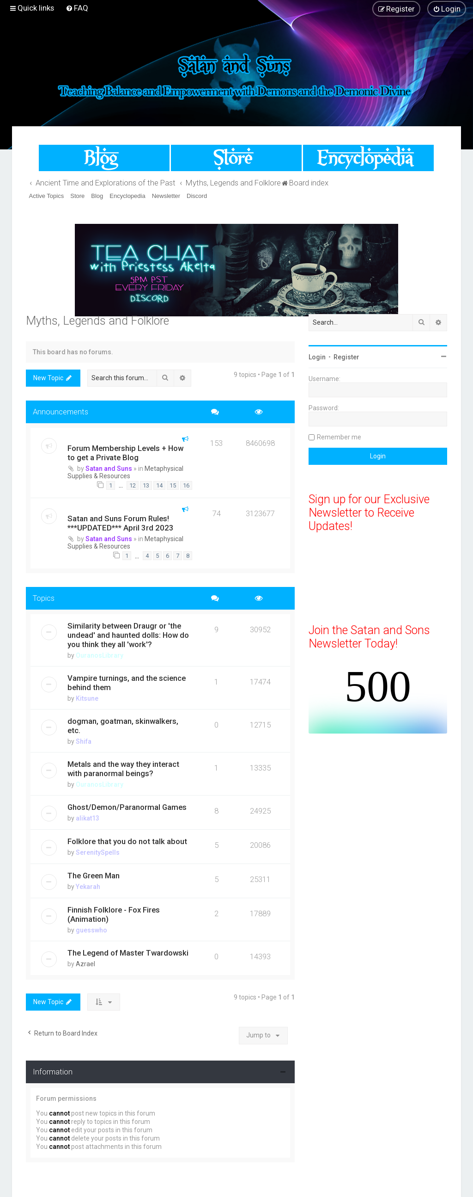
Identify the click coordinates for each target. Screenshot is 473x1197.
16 (186, 485)
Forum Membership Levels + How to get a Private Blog (125, 453)
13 (146, 485)
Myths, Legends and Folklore (97, 320)
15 (173, 485)
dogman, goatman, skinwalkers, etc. (122, 725)
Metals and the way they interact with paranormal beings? (123, 768)
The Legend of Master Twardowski (127, 952)
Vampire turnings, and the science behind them (126, 682)
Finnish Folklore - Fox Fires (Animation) (113, 914)
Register (346, 357)
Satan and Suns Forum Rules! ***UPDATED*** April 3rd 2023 (120, 523)
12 (132, 485)
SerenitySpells (98, 852)
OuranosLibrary (99, 655)
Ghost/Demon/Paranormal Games (127, 807)
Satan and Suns (108, 468)
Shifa (83, 741)
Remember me (339, 437)
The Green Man (93, 875)
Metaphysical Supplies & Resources (125, 472)
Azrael (85, 964)
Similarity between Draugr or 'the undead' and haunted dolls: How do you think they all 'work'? (128, 635)
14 (159, 485)
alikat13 (87, 818)
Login (317, 357)
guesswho (91, 930)
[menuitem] (77, 8)
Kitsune (87, 698)
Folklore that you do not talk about (127, 841)
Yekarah (88, 886)
